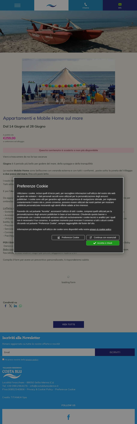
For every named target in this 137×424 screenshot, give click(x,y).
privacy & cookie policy (100, 229)
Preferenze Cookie (68, 237)
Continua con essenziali (102, 237)
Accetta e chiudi (102, 243)
